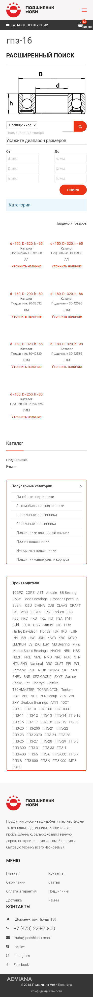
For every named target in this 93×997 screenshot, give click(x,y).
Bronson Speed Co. (64, 599)
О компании (15, 882)
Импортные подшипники (36, 550)
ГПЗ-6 (45, 754)
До (71, 166)
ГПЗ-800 (31, 761)
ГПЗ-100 (45, 709)
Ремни (11, 466)
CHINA (39, 605)
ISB (23, 638)
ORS (49, 664)
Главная (13, 873)
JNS (32, 638)
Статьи (54, 882)
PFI (68, 664)
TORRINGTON (48, 690)
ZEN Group (48, 696)
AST (40, 593)
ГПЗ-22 (62, 728)
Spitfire (52, 683)
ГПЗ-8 (17, 761)
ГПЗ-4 (61, 748)
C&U (28, 605)
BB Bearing (68, 593)
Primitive (19, 670)
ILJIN (73, 631)
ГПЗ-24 (50, 735)
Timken (66, 690)
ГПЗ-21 (48, 728)
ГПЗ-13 (46, 715)
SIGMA (54, 670)
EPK (47, 612)
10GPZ (17, 593)
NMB (37, 657)
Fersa (26, 625)
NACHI (55, 651)
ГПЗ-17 (32, 722)
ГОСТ (65, 702)
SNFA (16, 677)
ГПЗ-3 (73, 741)
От (22, 166)
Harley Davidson (24, 631)
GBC (36, 625)
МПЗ (72, 761)
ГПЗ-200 (33, 728)
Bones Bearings (36, 599)
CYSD (24, 612)
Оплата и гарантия (21, 891)
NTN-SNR (19, 664)
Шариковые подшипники (36, 515)
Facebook (21, 965)
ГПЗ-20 (18, 728)
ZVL (72, 696)
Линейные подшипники (35, 497)
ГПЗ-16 (18, 722)
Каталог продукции (27, 25)
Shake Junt (21, 683)
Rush (42, 670)
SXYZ (58, 677)
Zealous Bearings (34, 702)
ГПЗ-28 (46, 741)
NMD (48, 657)
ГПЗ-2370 (34, 735)
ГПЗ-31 (34, 748)
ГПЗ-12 (32, 715)
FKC (24, 618)
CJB (51, 605)
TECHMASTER (23, 690)
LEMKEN (19, 644)
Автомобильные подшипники (40, 506)
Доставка (14, 900)
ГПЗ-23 (18, 735)
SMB (74, 670)
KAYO (51, 638)
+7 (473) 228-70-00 (34, 928)
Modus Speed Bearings (30, 651)
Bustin (17, 605)
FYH (68, 618)
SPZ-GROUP (42, 677)
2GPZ (30, 593)
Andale (51, 593)
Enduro (58, 612)
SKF (65, 670)
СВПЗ (16, 767)
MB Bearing (61, 644)
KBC (62, 638)
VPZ (34, 696)
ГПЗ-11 (18, 715)
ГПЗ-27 (32, 741)
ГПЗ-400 (19, 754)
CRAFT (75, 605)
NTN (77, 657)
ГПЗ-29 (60, 741)
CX (14, 612)
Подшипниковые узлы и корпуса (42, 559)
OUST (59, 664)
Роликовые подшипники (36, 524)
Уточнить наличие (26, 266)
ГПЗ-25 (64, 735)
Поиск (73, 190)
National (36, 664)
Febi (15, 625)
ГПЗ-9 (45, 761)
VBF (25, 696)
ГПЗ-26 (18, 741)
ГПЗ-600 (59, 754)
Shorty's (38, 683)
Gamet (48, 625)
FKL (43, 618)
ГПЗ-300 (19, 748)
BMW (16, 599)
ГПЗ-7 (73, 754)
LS (30, 644)
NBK (66, 651)
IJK (56, 631)
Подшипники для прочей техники (42, 533)
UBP (15, 696)
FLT (51, 618)
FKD (34, 618)
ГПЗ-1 (17, 709)
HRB (67, 625)
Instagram (22, 956)
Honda (45, 631)
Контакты (56, 873)
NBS (76, 651)
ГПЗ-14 (60, 715)
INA (15, 638)
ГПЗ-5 (33, 754)
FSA (59, 618)
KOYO (72, 638)
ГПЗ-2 (73, 722)
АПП (54, 702)
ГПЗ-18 (46, 722)
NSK (67, 657)
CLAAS (62, 605)
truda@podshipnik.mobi (32, 938)
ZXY (15, 702)
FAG (70, 612)
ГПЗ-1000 (62, 709)
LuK (46, 644)
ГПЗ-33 (48, 748)
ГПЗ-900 (59, 761)
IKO (64, 631)
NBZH (17, 657)
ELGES (36, 612)
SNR (27, 677)
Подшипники (16, 460)
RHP (32, 670)
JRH (41, 638)
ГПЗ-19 (60, 722)
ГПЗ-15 (74, 715)
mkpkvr (19, 947)
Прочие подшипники (32, 542)
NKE (27, 657)
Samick (70, 677)
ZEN (63, 696)
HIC (59, 625)
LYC (37, 644)
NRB (58, 657)
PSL (77, 664)
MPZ (76, 644)
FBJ (15, 618)
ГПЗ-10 (30, 709)
